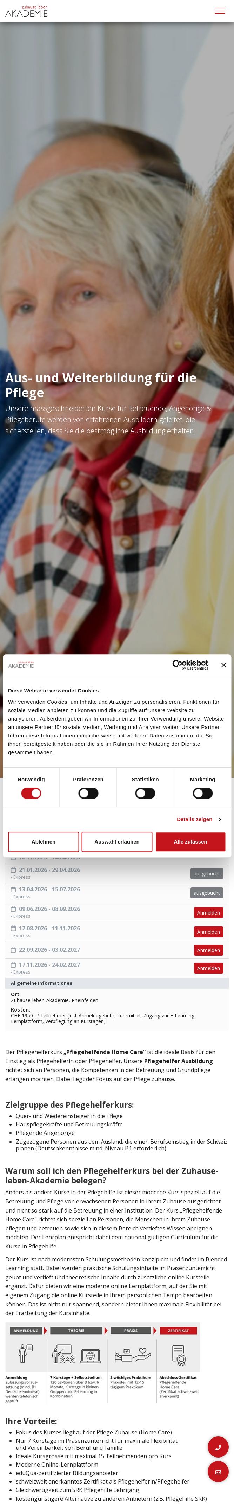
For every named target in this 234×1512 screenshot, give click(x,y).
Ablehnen (43, 842)
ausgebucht (207, 873)
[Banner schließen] (223, 665)
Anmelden (208, 912)
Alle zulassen (190, 842)
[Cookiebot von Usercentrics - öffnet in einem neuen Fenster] (177, 665)
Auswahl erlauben (116, 842)
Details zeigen (194, 819)
